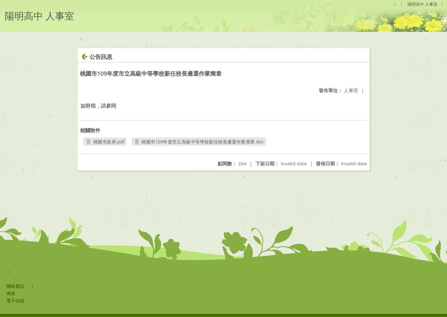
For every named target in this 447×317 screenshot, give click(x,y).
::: (395, 4)
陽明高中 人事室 (422, 4)
